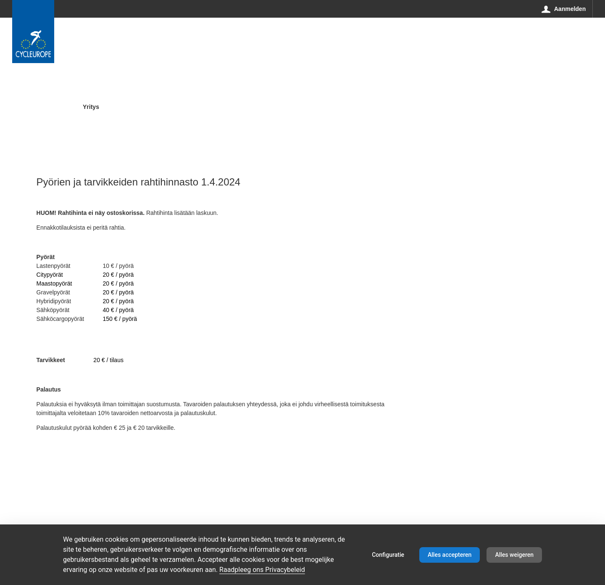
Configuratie (388, 554)
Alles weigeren (514, 554)
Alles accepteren (449, 554)
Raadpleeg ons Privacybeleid (262, 570)
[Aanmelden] (564, 9)
